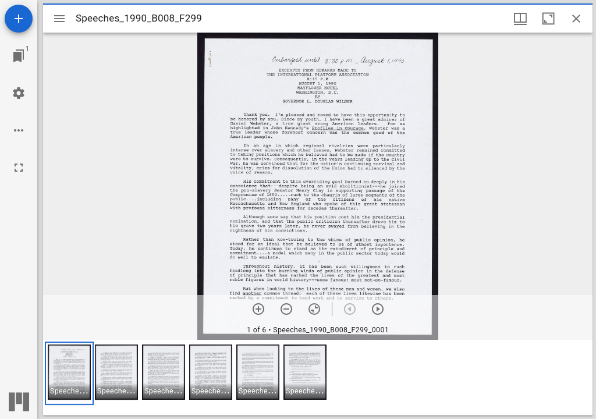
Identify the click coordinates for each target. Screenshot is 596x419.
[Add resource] (19, 19)
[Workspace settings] (19, 93)
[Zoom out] (286, 309)
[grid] (318, 378)
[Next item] (378, 309)
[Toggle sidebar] (59, 19)
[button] (69, 373)
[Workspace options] (19, 130)
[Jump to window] (19, 56)
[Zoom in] (258, 309)
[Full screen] (19, 168)
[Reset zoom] (314, 309)
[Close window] (576, 19)
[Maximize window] (548, 19)
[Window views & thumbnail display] (520, 19)
